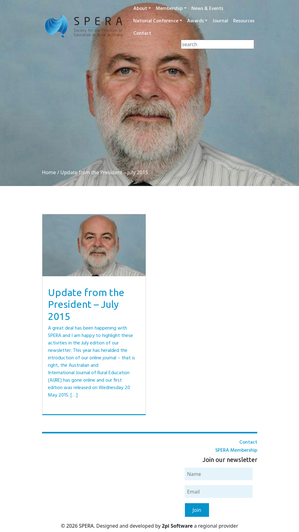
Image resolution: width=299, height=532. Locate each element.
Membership (169, 9)
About (140, 9)
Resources (243, 21)
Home (49, 172)
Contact (142, 33)
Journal (220, 21)
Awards (195, 21)
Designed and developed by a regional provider (167, 525)
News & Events (207, 9)
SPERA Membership (236, 450)
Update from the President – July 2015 (104, 172)
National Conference (155, 21)
